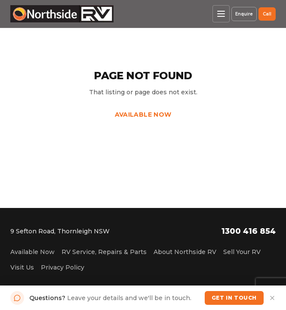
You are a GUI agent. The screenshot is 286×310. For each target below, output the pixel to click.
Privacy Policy (62, 267)
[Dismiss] (272, 297)
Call (267, 14)
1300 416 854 (248, 231)
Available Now (143, 114)
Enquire (244, 14)
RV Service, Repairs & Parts (104, 252)
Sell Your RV (242, 252)
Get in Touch (234, 297)
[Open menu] (221, 13)
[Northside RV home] (62, 13)
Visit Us (22, 267)
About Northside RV (185, 252)
